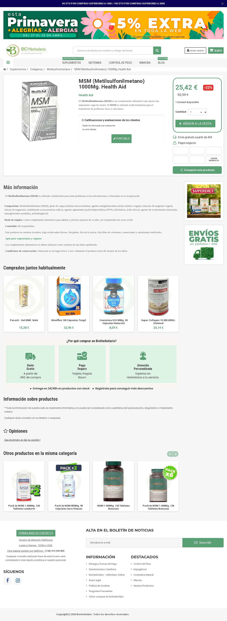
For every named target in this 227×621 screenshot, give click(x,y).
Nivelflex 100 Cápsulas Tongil (68, 320)
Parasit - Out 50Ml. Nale (24, 320)
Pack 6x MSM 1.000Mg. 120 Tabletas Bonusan (158, 507)
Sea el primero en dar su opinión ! (22, 440)
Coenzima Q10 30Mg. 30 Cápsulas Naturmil (114, 322)
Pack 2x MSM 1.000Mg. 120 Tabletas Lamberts (24, 507)
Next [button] (175, 454)
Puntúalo (121, 138)
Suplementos (73, 61)
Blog (163, 61)
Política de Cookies (99, 585)
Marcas (145, 62)
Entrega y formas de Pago (103, 563)
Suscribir (203, 542)
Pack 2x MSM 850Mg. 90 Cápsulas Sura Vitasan (69, 507)
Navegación (8, 62)
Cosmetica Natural (144, 574)
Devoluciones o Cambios (102, 569)
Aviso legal (95, 580)
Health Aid (86, 95)
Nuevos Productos (144, 585)
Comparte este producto (197, 170)
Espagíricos (140, 569)
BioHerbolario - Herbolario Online (107, 574)
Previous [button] (170, 454)
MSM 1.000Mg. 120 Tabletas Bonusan (113, 507)
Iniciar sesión (195, 50)
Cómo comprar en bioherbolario (106, 596)
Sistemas (94, 62)
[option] (24, 303)
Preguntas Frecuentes (100, 591)
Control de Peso (120, 62)
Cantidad (180, 111)
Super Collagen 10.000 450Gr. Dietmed (158, 322)
